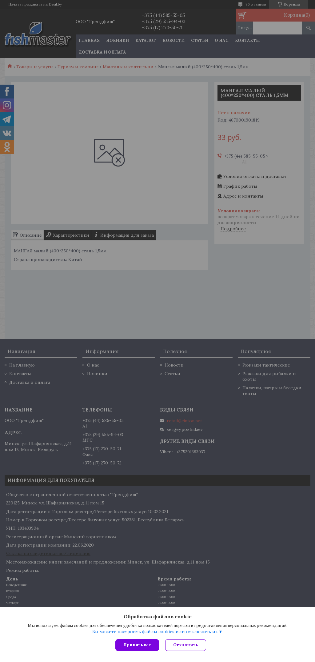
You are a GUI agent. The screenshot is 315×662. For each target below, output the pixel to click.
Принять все (137, 645)
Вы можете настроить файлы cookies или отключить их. (155, 631)
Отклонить (185, 645)
